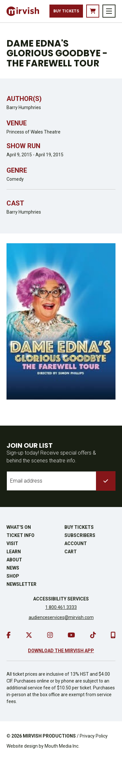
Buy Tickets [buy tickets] (66, 11)
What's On (19, 527)
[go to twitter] (29, 635)
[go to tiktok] (93, 635)
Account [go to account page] (75, 543)
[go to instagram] (50, 635)
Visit (12, 543)
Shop (13, 576)
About (14, 559)
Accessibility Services (61, 598)
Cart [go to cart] (70, 551)
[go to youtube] (71, 635)
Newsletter (21, 584)
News (13, 568)
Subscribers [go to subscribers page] (79, 535)
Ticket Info (20, 535)
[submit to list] (105, 481)
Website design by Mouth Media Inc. (43, 746)
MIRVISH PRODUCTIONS (49, 736)
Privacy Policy (94, 736)
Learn (14, 551)
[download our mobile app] (113, 635)
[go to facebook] (9, 635)
